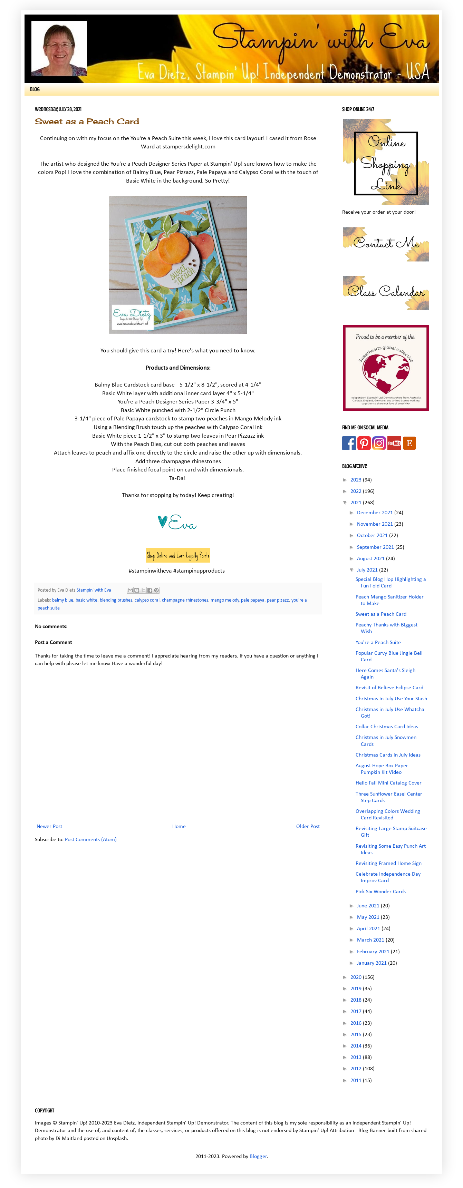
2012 (356, 1069)
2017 (356, 1011)
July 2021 (368, 570)
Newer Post (49, 826)
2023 (356, 480)
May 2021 (369, 917)
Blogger (258, 1156)
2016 (356, 1023)
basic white (86, 600)
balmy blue (62, 600)
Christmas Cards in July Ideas (388, 755)
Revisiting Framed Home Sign (389, 863)
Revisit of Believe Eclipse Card (389, 688)
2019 (356, 989)
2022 (356, 491)
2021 (356, 503)
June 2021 (369, 906)
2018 (356, 1000)
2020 (356, 977)
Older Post (308, 826)
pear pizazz (278, 600)
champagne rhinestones (185, 600)
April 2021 (369, 929)
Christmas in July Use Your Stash (391, 699)
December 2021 (375, 513)
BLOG (34, 89)
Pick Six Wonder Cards (381, 892)
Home (179, 826)
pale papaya (252, 600)
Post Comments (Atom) (91, 840)
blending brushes (116, 600)
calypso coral (147, 600)
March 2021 (371, 940)
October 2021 (373, 535)
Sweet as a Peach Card (381, 614)
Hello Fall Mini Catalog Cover (389, 783)
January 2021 (372, 963)
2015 (356, 1035)
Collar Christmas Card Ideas (387, 727)
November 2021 (375, 524)
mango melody (225, 600)
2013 (356, 1057)
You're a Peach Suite (378, 642)
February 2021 (374, 952)
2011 (356, 1080)
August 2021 (371, 559)
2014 (356, 1046)
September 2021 (376, 547)
